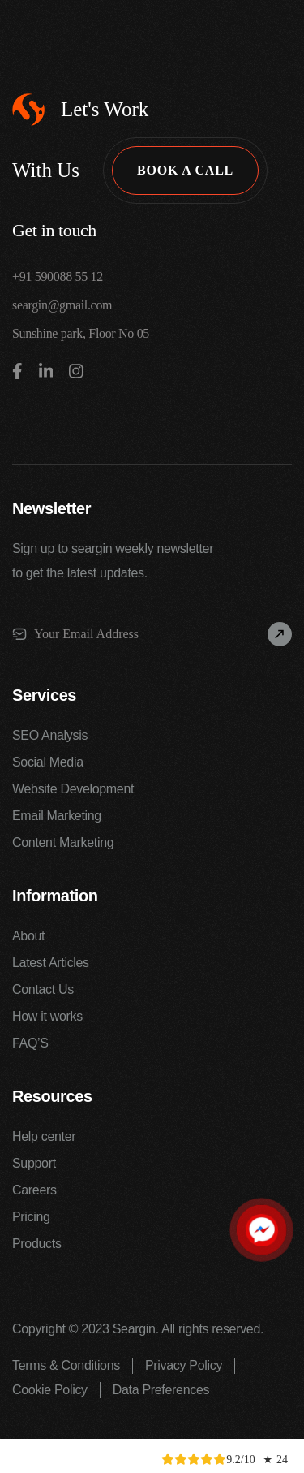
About (28, 936)
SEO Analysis (50, 735)
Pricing (31, 1217)
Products (37, 1244)
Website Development (73, 789)
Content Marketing (62, 842)
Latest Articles (50, 963)
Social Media (47, 762)
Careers (34, 1190)
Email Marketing (56, 816)
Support (34, 1163)
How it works (47, 1016)
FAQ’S (30, 1043)
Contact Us (43, 989)
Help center (43, 1136)
